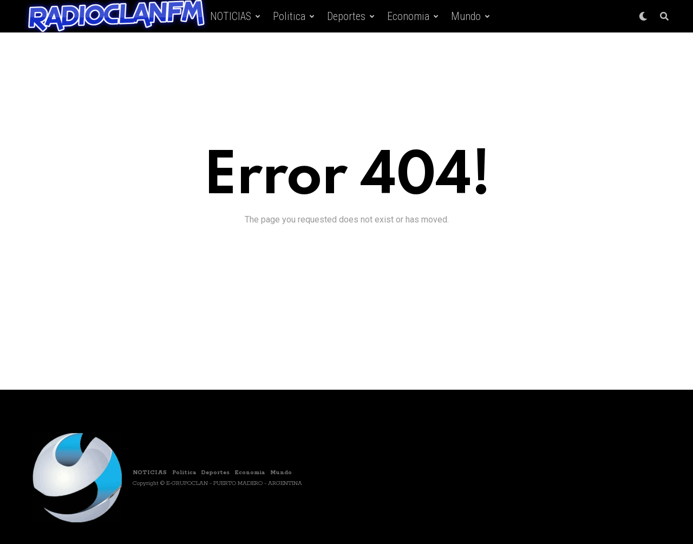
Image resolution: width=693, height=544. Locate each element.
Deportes (346, 16)
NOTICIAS (230, 16)
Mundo (466, 16)
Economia (408, 16)
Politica (289, 16)
